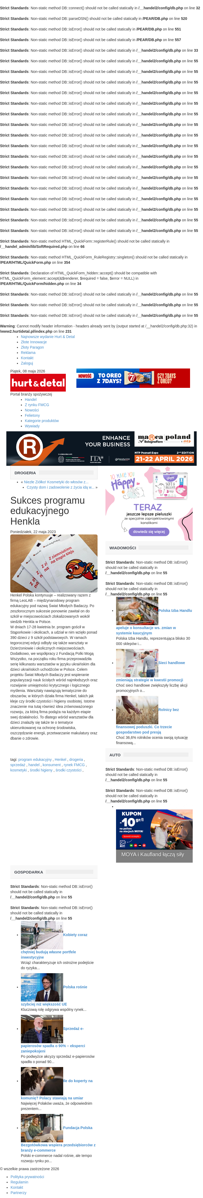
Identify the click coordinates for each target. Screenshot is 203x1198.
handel (33, 765)
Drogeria (25, 473)
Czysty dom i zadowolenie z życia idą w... (60, 487)
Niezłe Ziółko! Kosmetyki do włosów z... (56, 482)
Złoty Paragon (32, 347)
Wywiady (32, 426)
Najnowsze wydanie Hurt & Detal (48, 337)
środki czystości (68, 770)
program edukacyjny (35, 759)
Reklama (28, 352)
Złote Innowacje (34, 342)
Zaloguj (27, 363)
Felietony (32, 415)
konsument (52, 765)
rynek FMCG (74, 765)
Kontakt (27, 358)
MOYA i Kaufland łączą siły (152, 854)
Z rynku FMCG (37, 405)
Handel (30, 399)
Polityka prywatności (27, 1177)
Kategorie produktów (42, 421)
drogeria (76, 759)
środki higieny (41, 770)
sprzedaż (17, 765)
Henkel (60, 759)
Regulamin (19, 1182)
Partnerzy (18, 1193)
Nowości (32, 410)
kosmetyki (18, 770)
